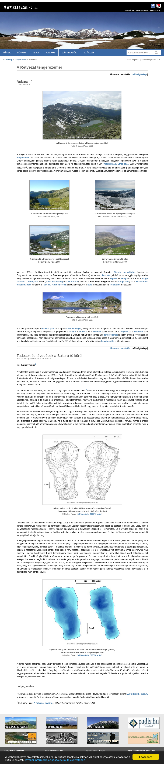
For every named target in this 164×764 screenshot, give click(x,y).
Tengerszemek (21, 60)
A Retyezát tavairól (43, 703)
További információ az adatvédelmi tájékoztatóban (55, 760)
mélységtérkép (139, 74)
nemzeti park (47, 328)
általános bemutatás (120, 348)
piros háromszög (54, 281)
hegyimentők (107, 341)
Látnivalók (69, 52)
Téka (36, 52)
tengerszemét (111, 335)
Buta (90, 285)
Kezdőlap (129, 10)
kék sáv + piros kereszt (55, 285)
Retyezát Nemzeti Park (54, 751)
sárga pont (123, 281)
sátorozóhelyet (73, 328)
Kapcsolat (155, 10)
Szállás (89, 52)
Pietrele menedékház (124, 272)
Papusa (113, 278)
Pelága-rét (115, 285)
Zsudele (97, 331)
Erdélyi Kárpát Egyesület (14, 751)
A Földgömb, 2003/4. (137, 694)
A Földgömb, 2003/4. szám (90, 514)
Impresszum (142, 10)
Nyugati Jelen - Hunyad (95, 751)
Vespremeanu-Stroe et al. (116, 164)
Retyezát (138, 331)
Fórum (21, 52)
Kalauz (50, 52)
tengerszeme (23, 157)
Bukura (83, 331)
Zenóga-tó (33, 281)
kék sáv (106, 275)
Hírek (7, 52)
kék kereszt (72, 281)
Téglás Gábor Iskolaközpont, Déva (141, 751)
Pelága (124, 278)
